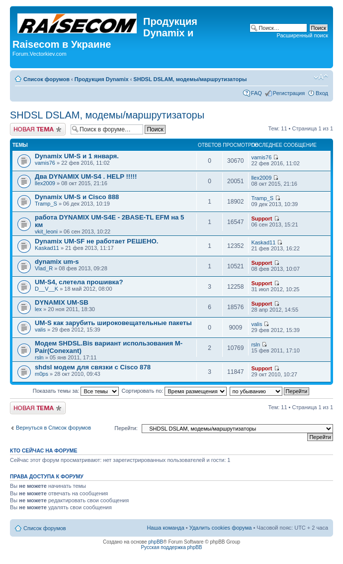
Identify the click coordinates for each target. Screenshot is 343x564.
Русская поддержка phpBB (171, 547)
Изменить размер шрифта (321, 77)
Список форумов (46, 79)
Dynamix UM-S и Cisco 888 (77, 197)
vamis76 (45, 163)
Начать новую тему (38, 129)
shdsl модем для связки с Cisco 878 (93, 367)
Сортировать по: (174, 391)
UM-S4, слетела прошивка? (79, 282)
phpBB (155, 542)
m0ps (41, 374)
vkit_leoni (46, 231)
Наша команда (165, 528)
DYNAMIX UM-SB (61, 302)
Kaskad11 (47, 248)
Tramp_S (46, 204)
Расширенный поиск (302, 35)
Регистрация (289, 93)
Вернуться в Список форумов (53, 428)
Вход (322, 93)
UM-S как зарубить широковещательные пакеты (113, 323)
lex (38, 309)
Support (261, 219)
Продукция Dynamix (102, 79)
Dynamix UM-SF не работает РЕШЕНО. (96, 241)
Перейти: (126, 428)
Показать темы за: (76, 391)
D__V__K (46, 289)
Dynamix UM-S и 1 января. (77, 156)
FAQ (256, 93)
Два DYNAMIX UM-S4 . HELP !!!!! (86, 176)
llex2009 (45, 183)
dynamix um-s (57, 261)
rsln (39, 357)
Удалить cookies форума (220, 528)
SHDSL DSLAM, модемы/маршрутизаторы (190, 79)
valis (40, 330)
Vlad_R (44, 268)
